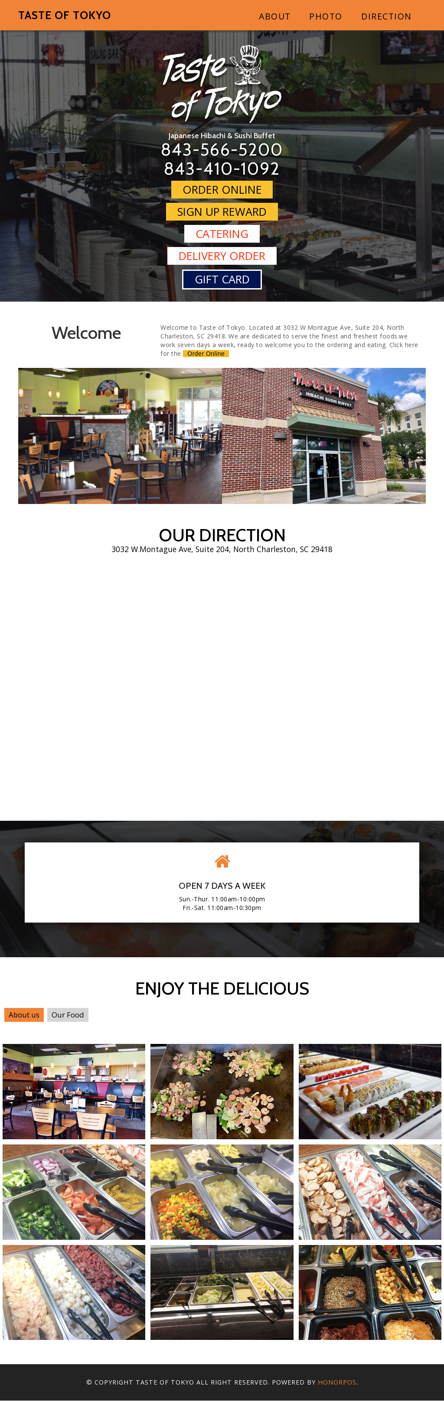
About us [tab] (24, 1015)
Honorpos (337, 1382)
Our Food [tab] (68, 1015)
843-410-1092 (222, 168)
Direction (386, 16)
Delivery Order (222, 255)
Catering (222, 233)
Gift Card (222, 279)
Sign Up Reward (222, 211)
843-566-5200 (222, 149)
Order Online (222, 189)
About (275, 16)
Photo (326, 16)
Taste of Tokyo (64, 15)
